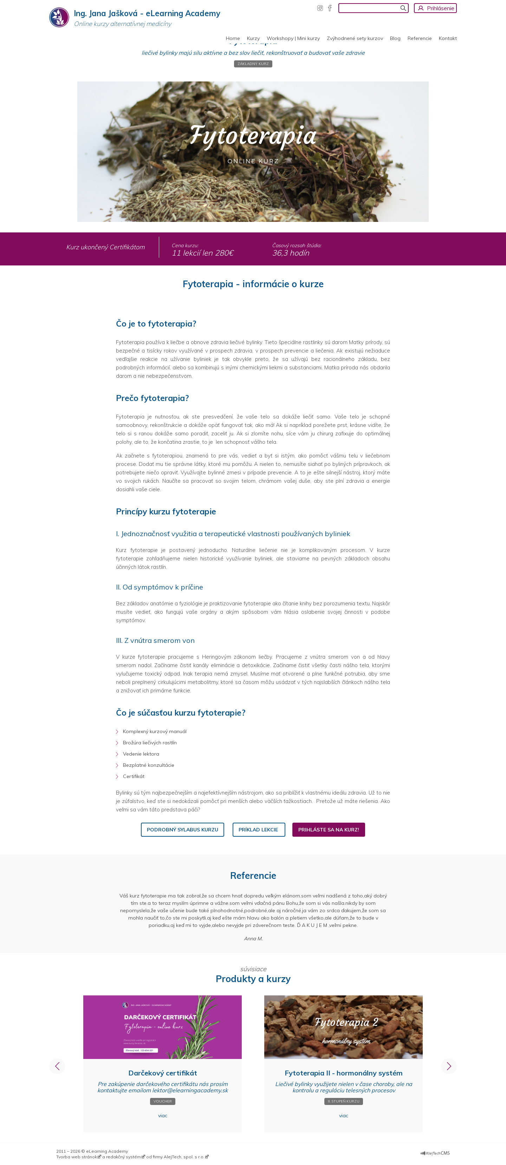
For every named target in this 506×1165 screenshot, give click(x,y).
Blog (395, 38)
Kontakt (448, 38)
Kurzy (253, 38)
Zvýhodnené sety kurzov (355, 38)
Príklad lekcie (259, 830)
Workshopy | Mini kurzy (293, 38)
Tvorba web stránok (76, 1156)
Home (233, 38)
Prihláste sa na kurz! (328, 830)
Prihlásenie (440, 8)
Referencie (420, 38)
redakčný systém (123, 1156)
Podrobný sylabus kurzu (182, 830)
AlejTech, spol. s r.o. (184, 1156)
